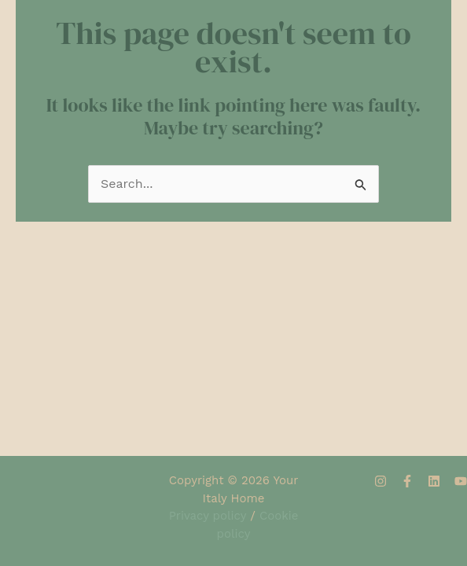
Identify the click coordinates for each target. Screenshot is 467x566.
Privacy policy (207, 516)
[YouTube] (460, 481)
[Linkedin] (434, 481)
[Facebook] (407, 481)
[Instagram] (380, 481)
